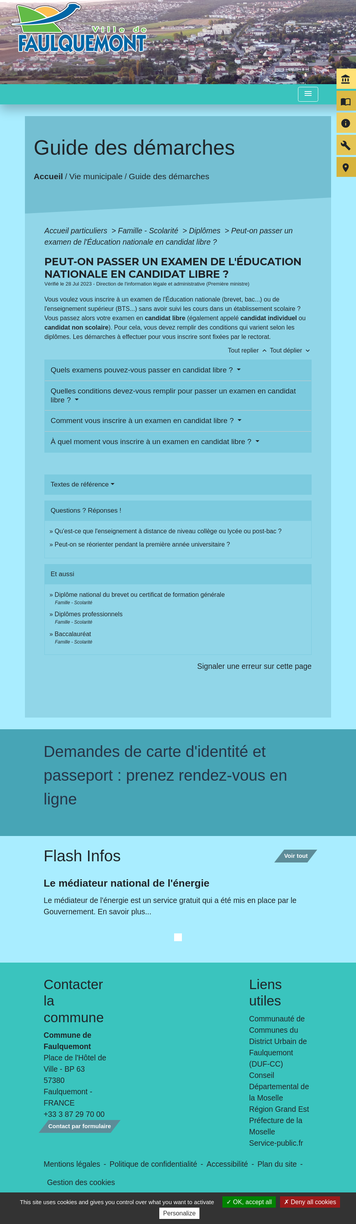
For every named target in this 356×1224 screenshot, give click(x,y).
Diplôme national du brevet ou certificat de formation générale (140, 594)
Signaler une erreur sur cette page (254, 666)
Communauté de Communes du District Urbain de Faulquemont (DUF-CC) (278, 1041)
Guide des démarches (169, 175)
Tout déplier (291, 350)
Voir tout (296, 855)
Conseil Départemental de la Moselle (279, 1086)
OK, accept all (249, 1202)
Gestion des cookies (81, 1182)
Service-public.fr (276, 1143)
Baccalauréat (73, 634)
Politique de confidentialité (153, 1164)
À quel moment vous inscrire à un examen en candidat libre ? (152, 441)
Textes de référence (80, 484)
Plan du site (277, 1164)
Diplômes (205, 230)
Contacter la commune (74, 1001)
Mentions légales (72, 1164)
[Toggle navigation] (308, 94)
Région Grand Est (279, 1109)
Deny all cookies (310, 1202)
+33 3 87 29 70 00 (74, 1114)
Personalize (179, 1213)
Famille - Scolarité (149, 230)
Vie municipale (96, 175)
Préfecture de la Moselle (276, 1126)
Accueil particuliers (76, 230)
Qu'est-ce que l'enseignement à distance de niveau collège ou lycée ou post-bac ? (168, 531)
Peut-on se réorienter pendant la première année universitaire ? (142, 544)
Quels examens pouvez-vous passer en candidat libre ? (143, 370)
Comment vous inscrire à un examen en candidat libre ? (143, 420)
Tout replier (249, 350)
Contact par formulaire (79, 1126)
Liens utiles (265, 992)
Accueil (48, 175)
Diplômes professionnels (88, 614)
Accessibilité (227, 1164)
